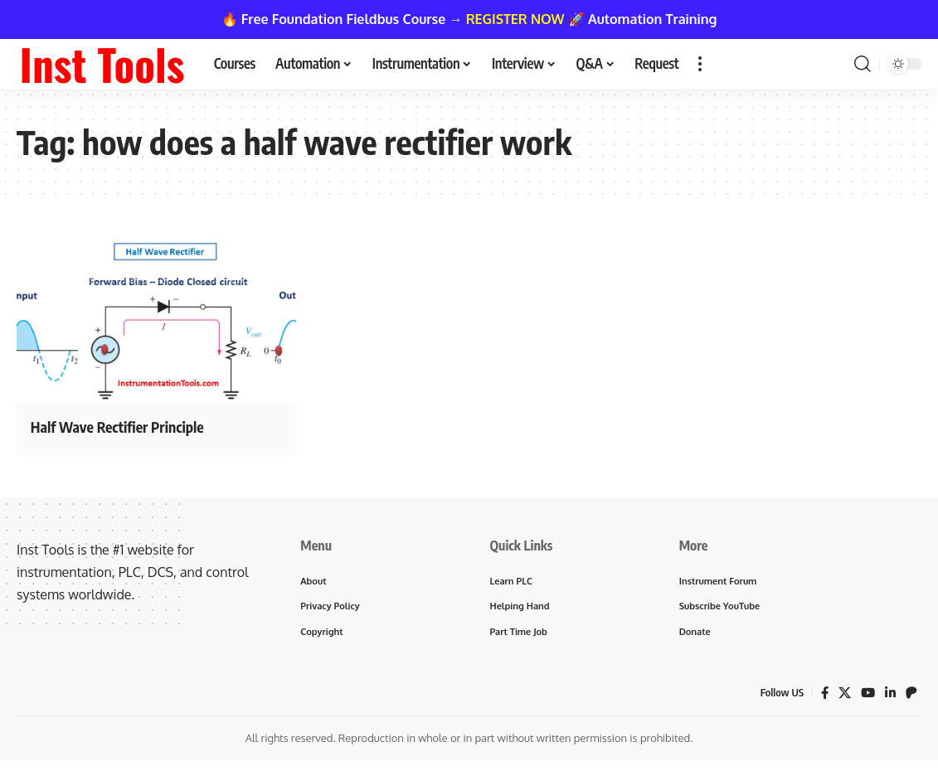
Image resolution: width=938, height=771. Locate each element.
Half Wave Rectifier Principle (139, 425)
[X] (842, 697)
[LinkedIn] (890, 697)
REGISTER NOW (515, 19)
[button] (700, 64)
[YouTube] (866, 697)
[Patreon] (911, 697)
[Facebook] (822, 697)
